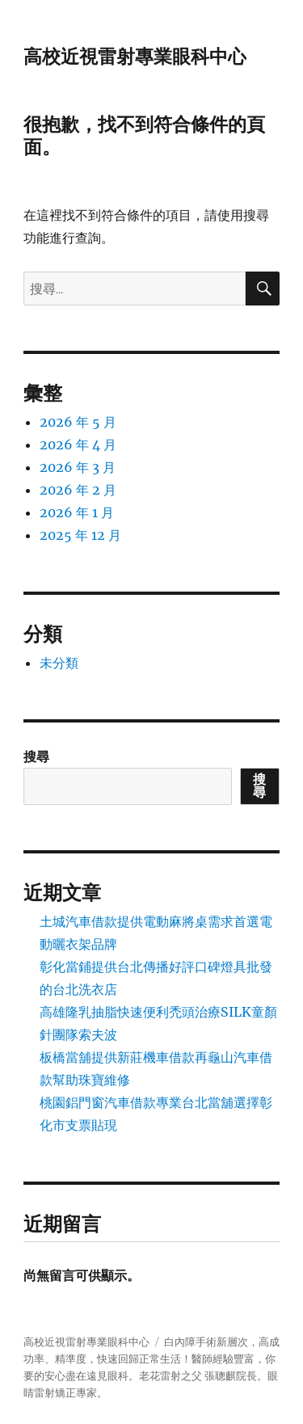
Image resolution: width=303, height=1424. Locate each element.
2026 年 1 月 (77, 512)
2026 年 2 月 (78, 490)
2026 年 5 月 (78, 422)
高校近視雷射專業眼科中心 (134, 56)
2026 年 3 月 (78, 467)
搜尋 (36, 756)
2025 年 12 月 (80, 535)
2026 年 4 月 (78, 444)
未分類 (59, 663)
